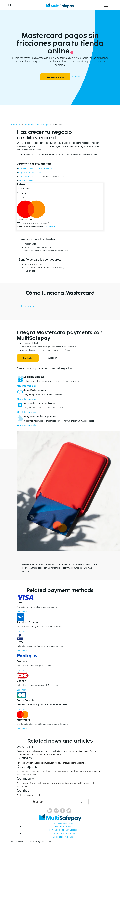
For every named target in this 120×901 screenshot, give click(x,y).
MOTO (40, 172)
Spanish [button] (39, 802)
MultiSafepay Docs (25, 771)
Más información (27, 386)
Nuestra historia (37, 783)
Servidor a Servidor (26, 180)
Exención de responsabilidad (62, 833)
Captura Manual (45, 168)
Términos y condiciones (63, 823)
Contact (60, 783)
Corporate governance (63, 837)
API (68, 771)
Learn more (22, 612)
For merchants (27, 306)
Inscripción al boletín (34, 795)
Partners (20, 763)
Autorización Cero (26, 176)
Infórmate (75, 76)
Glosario (68, 783)
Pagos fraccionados (27, 172)
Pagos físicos (34, 751)
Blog (55, 783)
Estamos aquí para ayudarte (48, 754)
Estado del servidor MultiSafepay (84, 771)
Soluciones (15, 124)
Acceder (52, 358)
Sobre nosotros (23, 783)
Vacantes (76, 783)
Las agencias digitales (77, 763)
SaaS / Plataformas (58, 763)
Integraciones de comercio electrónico (49, 771)
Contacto (27, 358)
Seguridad (48, 783)
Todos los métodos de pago (36, 124)
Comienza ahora (55, 77)
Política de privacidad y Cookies (63, 830)
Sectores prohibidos (63, 826)
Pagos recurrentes (26, 168)
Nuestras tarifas (28, 754)
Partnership (29, 763)
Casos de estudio (42, 763)
